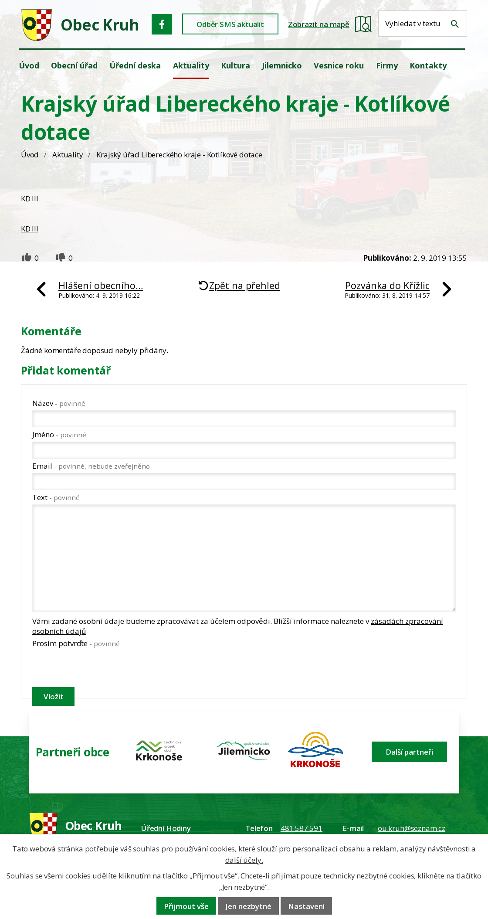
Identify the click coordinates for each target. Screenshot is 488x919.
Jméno (59, 434)
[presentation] (98, 669)
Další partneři (409, 752)
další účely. (244, 860)
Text (56, 497)
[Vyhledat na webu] (455, 24)
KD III (29, 199)
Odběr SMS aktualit (230, 24)
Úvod (30, 155)
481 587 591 (301, 828)
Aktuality (67, 155)
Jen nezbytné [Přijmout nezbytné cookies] (248, 906)
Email (91, 466)
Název (58, 403)
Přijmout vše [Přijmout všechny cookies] (186, 906)
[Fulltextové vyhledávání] (422, 23)
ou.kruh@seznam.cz (411, 828)
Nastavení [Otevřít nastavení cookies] (306, 906)
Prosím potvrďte (76, 643)
